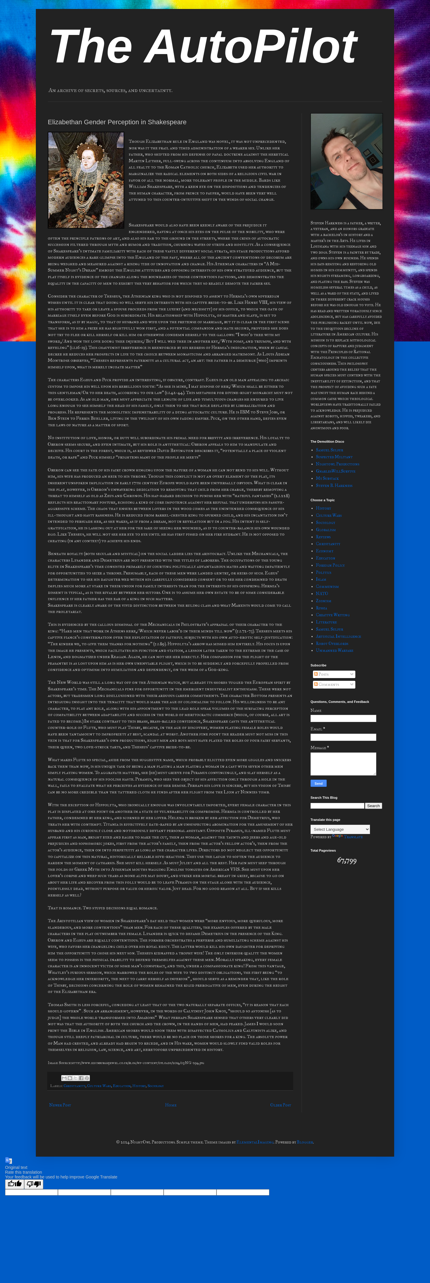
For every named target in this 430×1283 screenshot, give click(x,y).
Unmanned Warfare (334, 650)
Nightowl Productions (337, 464)
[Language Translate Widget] (340, 829)
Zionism (323, 600)
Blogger (305, 1142)
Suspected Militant (334, 456)
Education (121, 1085)
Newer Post (60, 1105)
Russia (321, 608)
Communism (327, 586)
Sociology (156, 1085)
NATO (322, 593)
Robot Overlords (332, 643)
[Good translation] (14, 1184)
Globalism (326, 529)
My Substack (327, 478)
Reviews (323, 536)
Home (170, 1105)
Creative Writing (333, 614)
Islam (321, 579)
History (139, 1085)
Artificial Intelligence (338, 636)
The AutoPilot (202, 46)
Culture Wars (99, 1085)
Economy (324, 551)
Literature (326, 622)
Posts (321, 674)
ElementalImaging (255, 1142)
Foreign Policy (330, 565)
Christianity (74, 1085)
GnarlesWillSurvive (335, 471)
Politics (323, 572)
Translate (347, 836)
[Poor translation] (33, 1184)
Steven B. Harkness (334, 485)
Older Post (280, 1105)
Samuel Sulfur (329, 450)
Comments (326, 684)
